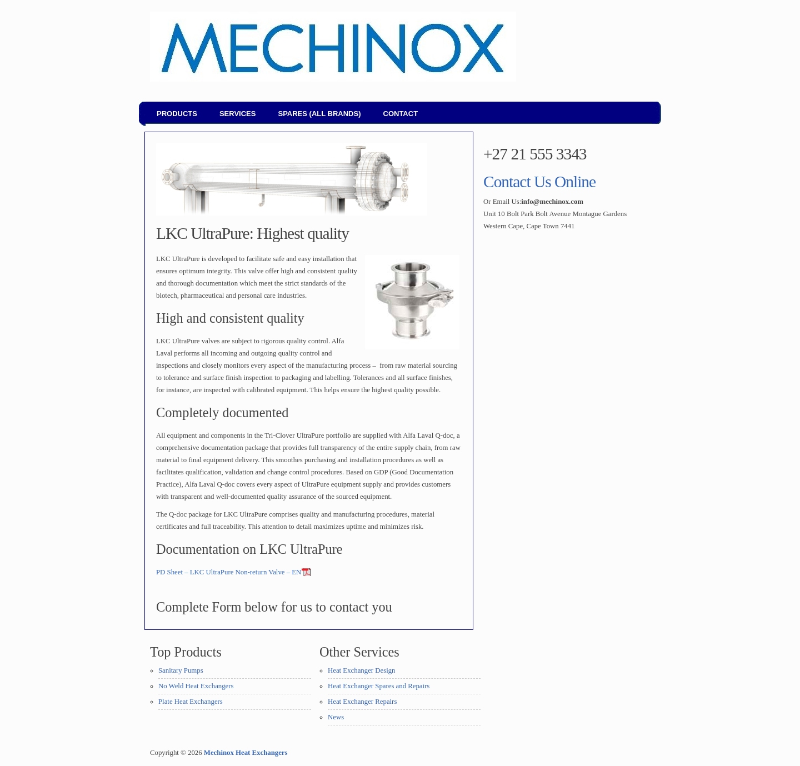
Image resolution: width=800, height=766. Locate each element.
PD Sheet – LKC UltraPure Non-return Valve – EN (228, 572)
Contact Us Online (539, 182)
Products (177, 113)
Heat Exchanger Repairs (362, 701)
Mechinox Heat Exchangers (246, 753)
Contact (400, 113)
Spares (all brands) (319, 113)
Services (237, 113)
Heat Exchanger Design (362, 670)
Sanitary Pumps (180, 670)
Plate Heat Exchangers (190, 701)
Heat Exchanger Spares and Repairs (378, 686)
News (336, 717)
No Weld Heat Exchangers (196, 686)
